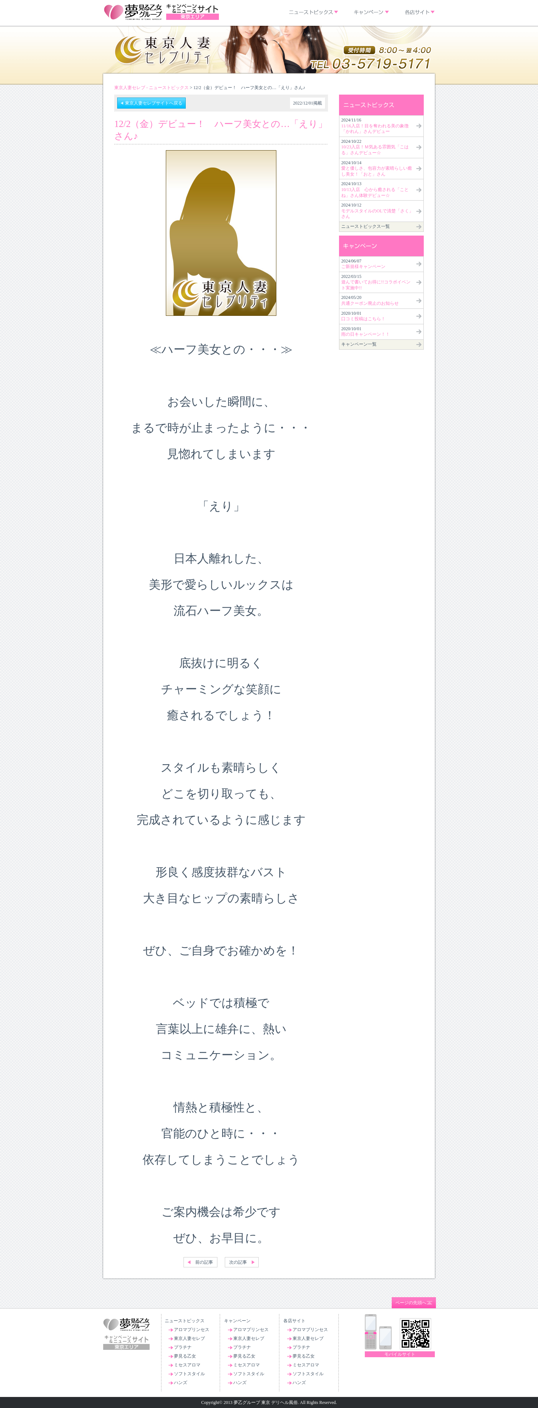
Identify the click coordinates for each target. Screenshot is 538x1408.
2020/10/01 (363, 316)
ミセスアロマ (187, 1365)
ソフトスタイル (189, 1373)
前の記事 (204, 1262)
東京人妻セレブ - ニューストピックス (151, 87)
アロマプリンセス (191, 1329)
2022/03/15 (376, 282)
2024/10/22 (375, 147)
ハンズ (180, 1382)
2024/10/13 (375, 189)
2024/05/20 (370, 300)
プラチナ (183, 1347)
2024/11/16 (375, 125)
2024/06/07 (363, 263)
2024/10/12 (377, 210)
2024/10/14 (376, 168)
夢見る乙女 (185, 1356)
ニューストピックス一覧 (365, 226)
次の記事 (238, 1262)
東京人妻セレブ (189, 1338)
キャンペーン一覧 (359, 344)
